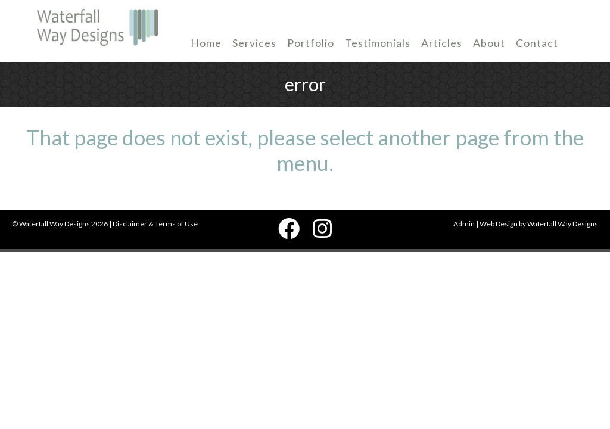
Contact (537, 43)
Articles (441, 43)
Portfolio (310, 43)
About (489, 43)
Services (254, 43)
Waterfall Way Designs (562, 223)
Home (206, 43)
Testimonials (377, 43)
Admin (464, 223)
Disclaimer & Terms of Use (155, 223)
